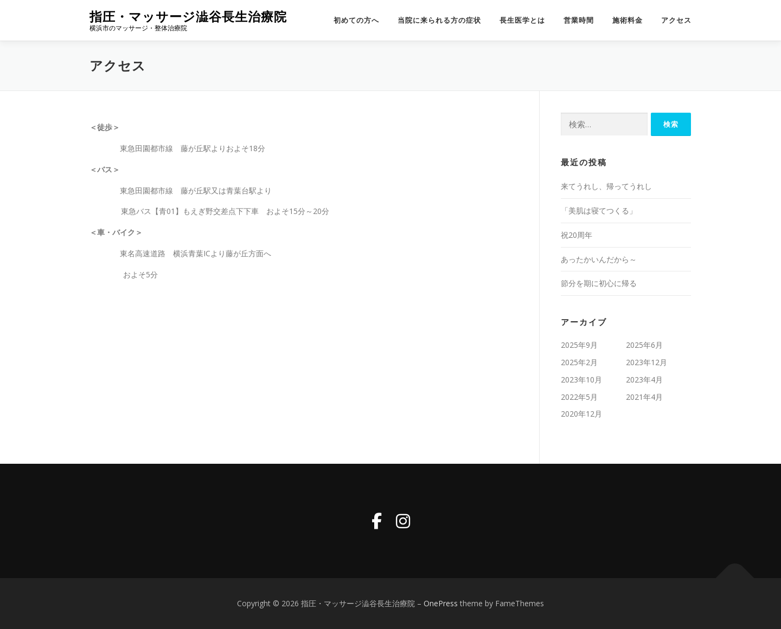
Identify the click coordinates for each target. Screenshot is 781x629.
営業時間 (579, 20)
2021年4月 (644, 397)
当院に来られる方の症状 (439, 20)
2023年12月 (646, 362)
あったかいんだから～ (599, 259)
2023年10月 (581, 379)
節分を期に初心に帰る (599, 283)
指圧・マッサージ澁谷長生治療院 (188, 16)
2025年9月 (579, 345)
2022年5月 (579, 397)
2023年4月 (644, 379)
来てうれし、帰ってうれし (606, 186)
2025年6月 (644, 345)
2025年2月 (579, 362)
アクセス (676, 20)
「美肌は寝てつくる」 (599, 210)
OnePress (441, 603)
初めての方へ (356, 20)
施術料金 (627, 20)
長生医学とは (522, 20)
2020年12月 (581, 413)
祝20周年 (576, 235)
